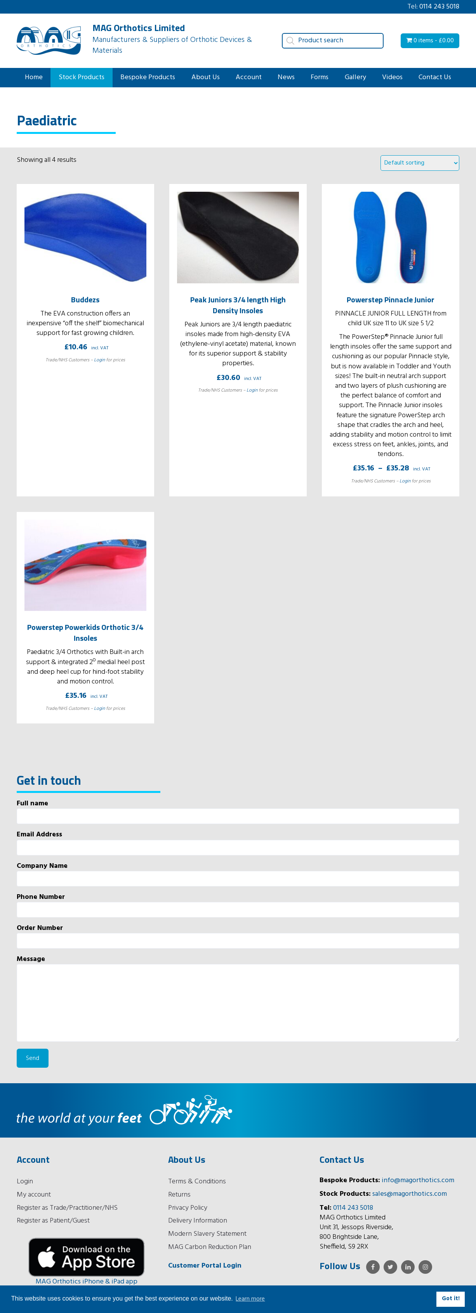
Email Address (238, 842)
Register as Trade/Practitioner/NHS (67, 1208)
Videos (392, 77)
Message (238, 998)
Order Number (238, 936)
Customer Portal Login (204, 1265)
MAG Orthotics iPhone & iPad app (86, 1281)
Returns (179, 1194)
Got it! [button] (451, 1298)
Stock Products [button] (81, 77)
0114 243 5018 (439, 6)
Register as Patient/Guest (53, 1220)
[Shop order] (419, 163)
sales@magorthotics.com (409, 1194)
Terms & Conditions (197, 1181)
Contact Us (435, 77)
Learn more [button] (250, 1299)
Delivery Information (197, 1220)
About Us (205, 77)
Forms (319, 77)
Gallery (355, 77)
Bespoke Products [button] (147, 77)
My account (34, 1194)
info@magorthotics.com (418, 1180)
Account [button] (249, 77)
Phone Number (238, 905)
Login (99, 360)
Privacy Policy (187, 1208)
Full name (238, 811)
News (286, 77)
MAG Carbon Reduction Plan (209, 1247)
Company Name (238, 873)
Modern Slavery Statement (207, 1234)
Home (34, 77)
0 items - (430, 41)
